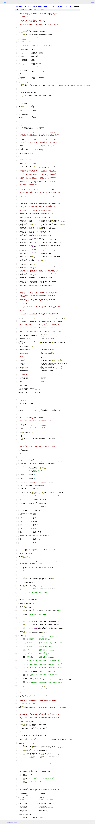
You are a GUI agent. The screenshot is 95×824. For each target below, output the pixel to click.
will (31, 6)
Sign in (92, 2)
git (28, 6)
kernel (24, 6)
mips (71, 6)
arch (67, 6)
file (42, 9)
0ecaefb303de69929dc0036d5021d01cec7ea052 (50, 6)
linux (16, 6)
